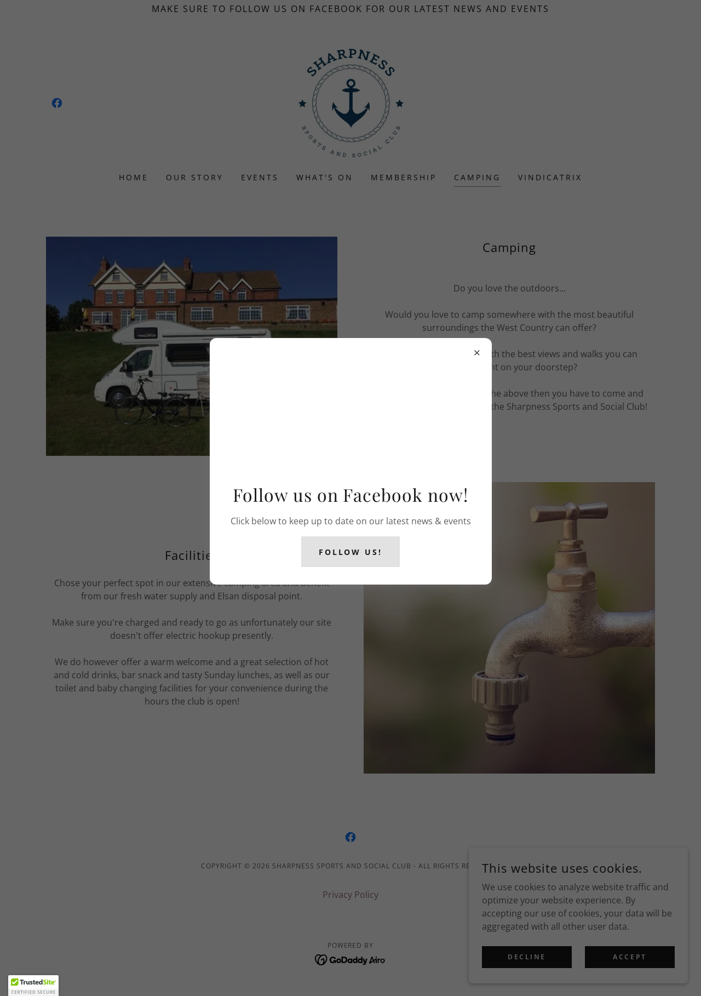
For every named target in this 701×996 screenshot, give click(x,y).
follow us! (351, 552)
